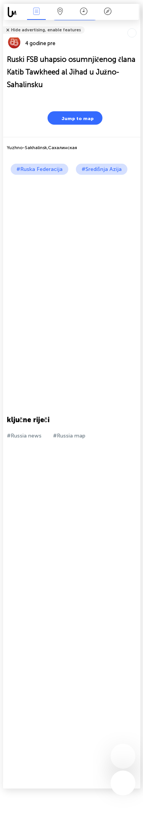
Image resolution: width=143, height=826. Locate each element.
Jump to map (73, 118)
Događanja (36, 12)
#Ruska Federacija (39, 169)
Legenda (107, 12)
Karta (60, 12)
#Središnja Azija (102, 169)
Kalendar (84, 12)
